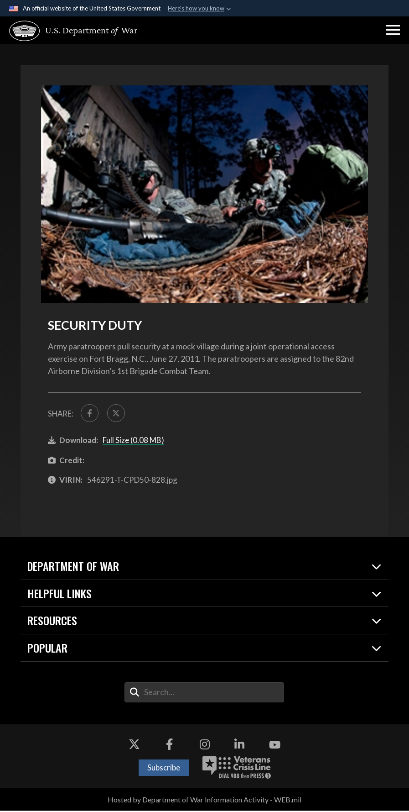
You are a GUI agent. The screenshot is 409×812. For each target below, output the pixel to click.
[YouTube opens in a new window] (274, 746)
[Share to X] (118, 413)
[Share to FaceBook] (90, 413)
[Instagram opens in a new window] (204, 746)
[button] (393, 30)
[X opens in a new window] (134, 746)
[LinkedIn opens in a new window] (239, 746)
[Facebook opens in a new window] (169, 746)
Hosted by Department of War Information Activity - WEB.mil (204, 800)
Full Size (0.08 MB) (133, 441)
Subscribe (163, 769)
